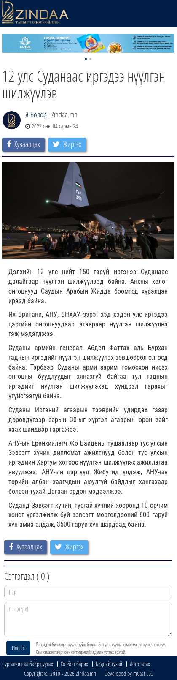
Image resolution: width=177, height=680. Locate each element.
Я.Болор (36, 114)
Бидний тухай (109, 664)
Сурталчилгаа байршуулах (27, 664)
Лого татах (140, 664)
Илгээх (18, 648)
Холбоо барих (74, 664)
